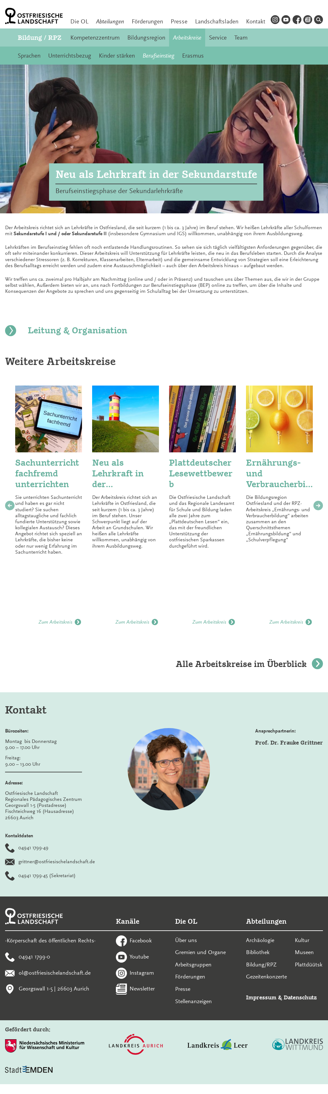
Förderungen (147, 21)
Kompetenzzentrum (95, 37)
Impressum (261, 997)
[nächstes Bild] (318, 505)
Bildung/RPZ (261, 964)
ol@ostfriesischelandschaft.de (55, 972)
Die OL (79, 21)
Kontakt (255, 21)
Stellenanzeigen (193, 1001)
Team (241, 37)
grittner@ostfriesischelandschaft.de (56, 862)
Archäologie (260, 940)
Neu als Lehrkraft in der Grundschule (119, 473)
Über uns (186, 940)
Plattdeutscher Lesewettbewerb (200, 473)
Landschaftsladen (216, 21)
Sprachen (29, 55)
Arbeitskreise (187, 37)
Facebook (140, 940)
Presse (179, 21)
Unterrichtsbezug (69, 55)
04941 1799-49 (33, 848)
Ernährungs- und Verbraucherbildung (277, 473)
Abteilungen (110, 21)
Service (218, 37)
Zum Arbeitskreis (59, 622)
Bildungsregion (146, 37)
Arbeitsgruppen (193, 964)
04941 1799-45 (33, 875)
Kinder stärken (117, 55)
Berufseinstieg (158, 55)
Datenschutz (300, 997)
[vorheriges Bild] (10, 505)
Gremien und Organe (200, 952)
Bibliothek (257, 952)
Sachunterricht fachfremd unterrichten (47, 473)
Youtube (139, 956)
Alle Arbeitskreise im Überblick (249, 664)
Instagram (141, 972)
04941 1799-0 (34, 956)
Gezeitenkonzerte (266, 976)
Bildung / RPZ (39, 37)
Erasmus (193, 55)
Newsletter (142, 988)
